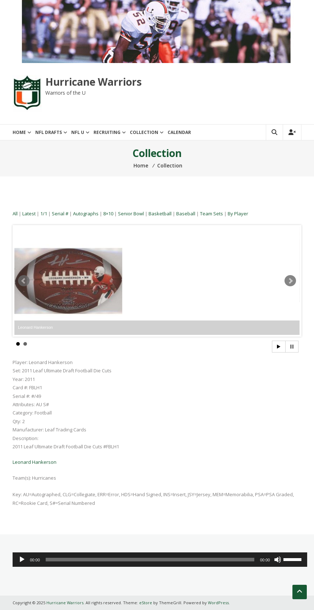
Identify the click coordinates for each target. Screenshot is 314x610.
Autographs (86, 213)
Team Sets (211, 213)
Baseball (185, 213)
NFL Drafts (48, 132)
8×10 (108, 213)
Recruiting (107, 132)
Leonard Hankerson (34, 462)
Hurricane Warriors (93, 82)
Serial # (60, 213)
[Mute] (277, 559)
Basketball (160, 213)
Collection (144, 132)
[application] (160, 559)
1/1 (43, 213)
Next (290, 281)
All (15, 213)
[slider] (150, 559)
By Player (238, 213)
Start (279, 347)
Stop (291, 347)
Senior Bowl (131, 213)
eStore (145, 602)
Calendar (179, 132)
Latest (29, 213)
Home (19, 132)
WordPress (218, 602)
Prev (23, 281)
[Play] (22, 559)
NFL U (77, 132)
